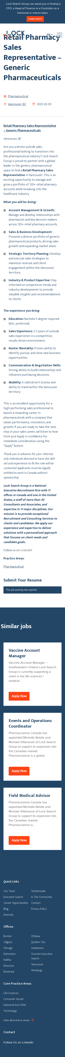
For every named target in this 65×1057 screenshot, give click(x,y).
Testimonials (38, 891)
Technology (10, 1010)
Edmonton (9, 953)
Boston (7, 936)
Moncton (8, 965)
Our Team (9, 891)
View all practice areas (16, 1020)
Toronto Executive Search (41, 956)
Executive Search (13, 897)
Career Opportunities (15, 902)
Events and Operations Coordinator (30, 723)
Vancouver (37, 964)
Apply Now (19, 696)
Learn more (35, 19)
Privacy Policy (39, 908)
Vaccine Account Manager (24, 653)
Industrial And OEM (14, 1005)
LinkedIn (26, 550)
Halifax (7, 959)
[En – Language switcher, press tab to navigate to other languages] (49, 34)
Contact (36, 902)
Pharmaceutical (18, 96)
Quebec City (38, 942)
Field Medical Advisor (29, 795)
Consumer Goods (13, 999)
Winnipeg (36, 970)
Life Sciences (11, 993)
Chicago (8, 948)
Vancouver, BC (17, 104)
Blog (5, 908)
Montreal (8, 971)
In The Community (41, 897)
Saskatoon (37, 948)
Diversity (8, 914)
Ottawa (35, 936)
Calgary (7, 942)
